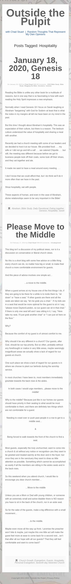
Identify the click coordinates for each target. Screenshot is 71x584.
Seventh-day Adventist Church (50, 563)
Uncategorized (56, 243)
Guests (49, 560)
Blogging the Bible (30, 86)
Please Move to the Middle (35, 230)
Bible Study (26, 208)
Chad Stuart (29, 84)
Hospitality (53, 211)
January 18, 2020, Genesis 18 (35, 68)
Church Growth (26, 560)
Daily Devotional (41, 208)
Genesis (48, 86)
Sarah (61, 211)
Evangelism (39, 560)
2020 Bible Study (53, 84)
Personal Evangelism (25, 563)
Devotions (41, 86)
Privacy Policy (53, 578)
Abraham (16, 208)
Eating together (57, 208)
